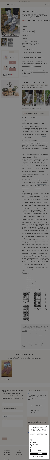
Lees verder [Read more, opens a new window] (35, 437)
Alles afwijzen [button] (39, 450)
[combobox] (47, 426)
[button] (38, 456)
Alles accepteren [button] (39, 453)
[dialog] (39, 442)
